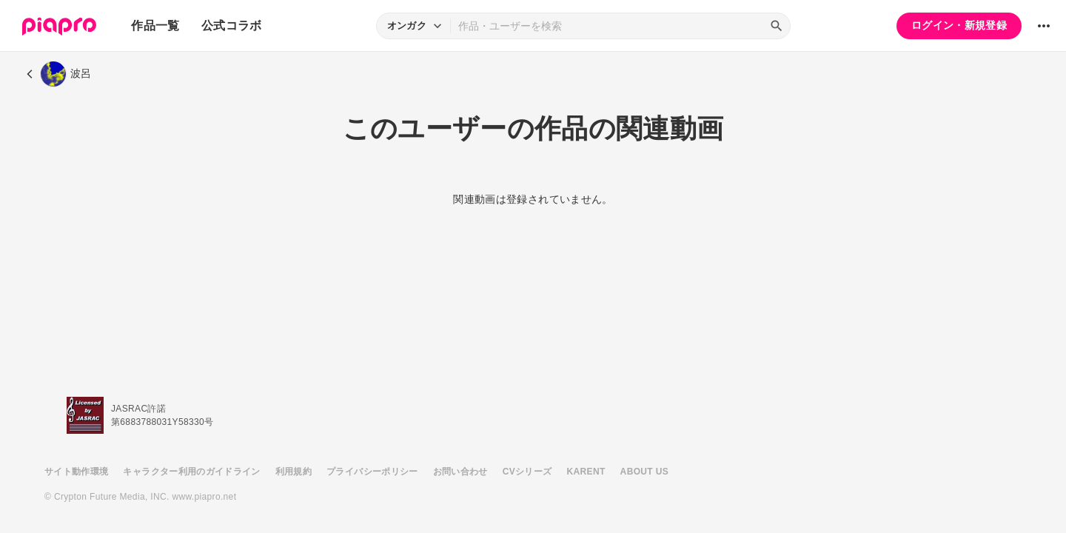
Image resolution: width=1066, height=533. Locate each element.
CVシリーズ (527, 471)
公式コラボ (231, 25)
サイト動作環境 (76, 471)
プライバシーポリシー (372, 471)
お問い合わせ (460, 471)
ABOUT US (644, 471)
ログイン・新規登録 (959, 25)
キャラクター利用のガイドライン (191, 471)
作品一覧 (155, 25)
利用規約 (293, 471)
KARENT (586, 471)
